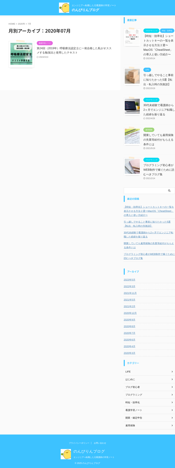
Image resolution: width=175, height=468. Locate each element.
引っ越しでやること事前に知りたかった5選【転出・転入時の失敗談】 (158, 80)
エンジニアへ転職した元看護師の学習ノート (94, 457)
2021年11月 (130, 293)
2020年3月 (129, 353)
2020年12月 (130, 313)
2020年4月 (129, 346)
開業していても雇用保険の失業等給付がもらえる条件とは (158, 140)
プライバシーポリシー (79, 443)
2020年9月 (129, 319)
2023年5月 (129, 279)
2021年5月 (129, 299)
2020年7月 (129, 333)
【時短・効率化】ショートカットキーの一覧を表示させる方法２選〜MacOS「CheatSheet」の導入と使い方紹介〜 (158, 45)
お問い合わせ (100, 443)
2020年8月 (129, 326)
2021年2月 (129, 306)
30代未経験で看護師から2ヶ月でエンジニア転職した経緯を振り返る (159, 110)
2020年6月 (129, 339)
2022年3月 (129, 286)
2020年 (21, 24)
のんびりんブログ (85, 10)
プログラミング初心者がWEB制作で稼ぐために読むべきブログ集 (158, 170)
